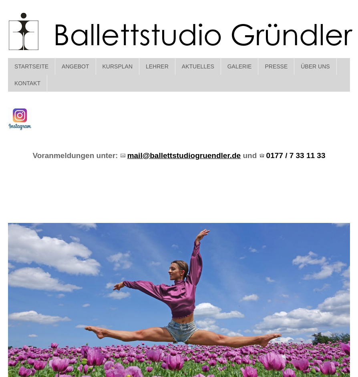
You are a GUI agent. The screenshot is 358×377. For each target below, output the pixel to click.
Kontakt (27, 83)
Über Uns (315, 66)
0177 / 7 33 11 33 (296, 155)
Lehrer (157, 66)
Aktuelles (198, 66)
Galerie (239, 66)
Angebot (75, 66)
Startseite (31, 66)
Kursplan (118, 66)
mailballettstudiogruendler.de (184, 155)
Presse (276, 66)
